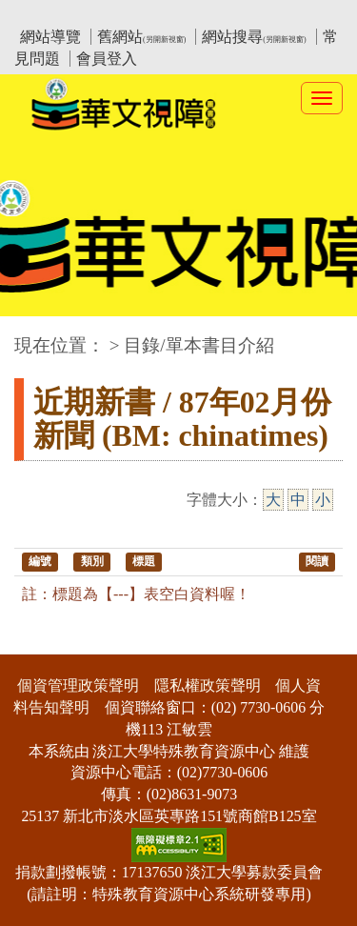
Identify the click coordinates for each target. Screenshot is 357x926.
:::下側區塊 (36, 642)
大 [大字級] (273, 500)
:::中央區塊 (36, 336)
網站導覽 (50, 37)
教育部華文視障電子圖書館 (182, 15)
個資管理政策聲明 (78, 685)
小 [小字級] (322, 500)
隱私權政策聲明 (207, 685)
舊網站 (141, 37)
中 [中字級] (298, 500)
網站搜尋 (254, 37)
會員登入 (106, 58)
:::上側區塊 (51, 15)
